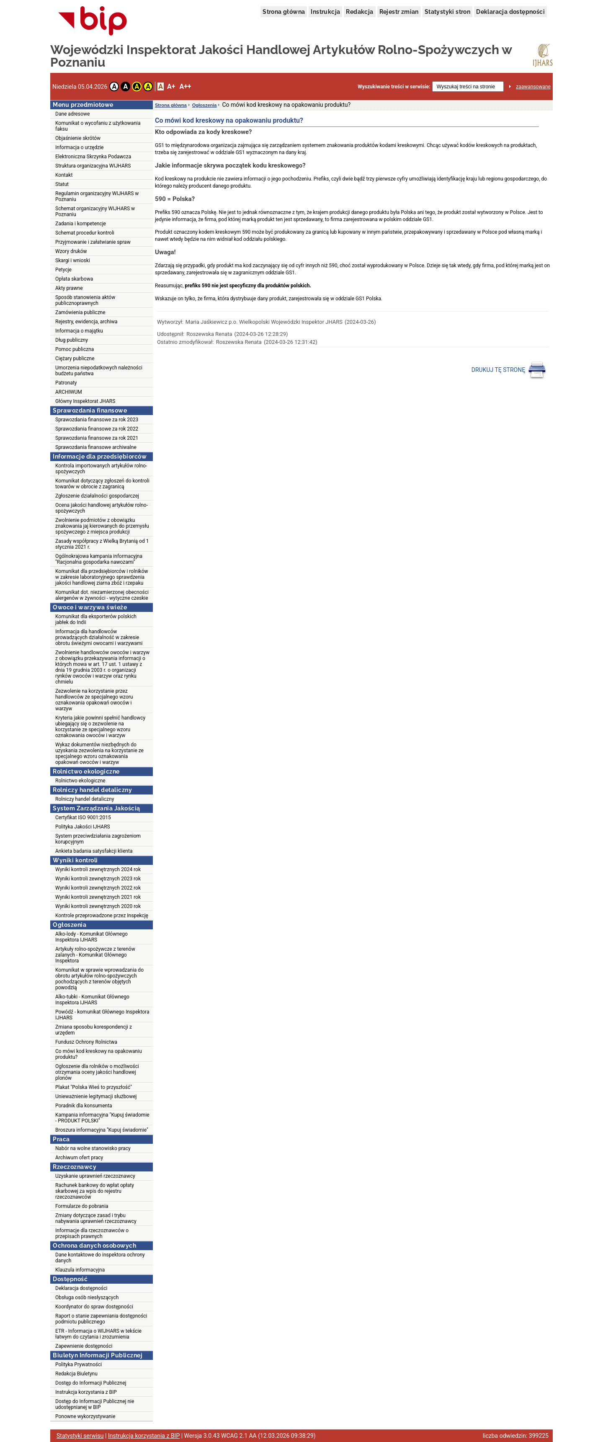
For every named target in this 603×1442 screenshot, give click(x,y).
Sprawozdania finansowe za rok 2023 (96, 420)
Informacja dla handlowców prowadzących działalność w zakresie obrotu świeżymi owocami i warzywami (99, 637)
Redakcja (359, 11)
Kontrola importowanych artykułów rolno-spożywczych (101, 469)
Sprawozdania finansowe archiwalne (96, 447)
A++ (185, 86)
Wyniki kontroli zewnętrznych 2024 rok (98, 869)
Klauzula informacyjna (80, 1270)
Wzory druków (71, 251)
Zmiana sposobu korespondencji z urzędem (93, 1030)
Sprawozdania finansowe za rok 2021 (96, 438)
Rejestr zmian (399, 11)
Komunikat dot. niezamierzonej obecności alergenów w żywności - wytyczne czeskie (102, 595)
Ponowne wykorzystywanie (85, 1416)
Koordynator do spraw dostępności (94, 1307)
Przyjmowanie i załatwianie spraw (93, 242)
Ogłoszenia (204, 105)
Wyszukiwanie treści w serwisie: (394, 87)
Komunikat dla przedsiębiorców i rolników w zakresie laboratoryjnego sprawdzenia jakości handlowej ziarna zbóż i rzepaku (101, 577)
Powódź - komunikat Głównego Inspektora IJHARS (102, 1015)
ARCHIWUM (68, 392)
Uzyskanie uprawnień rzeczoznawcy (95, 1176)
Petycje (63, 270)
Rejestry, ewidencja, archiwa (86, 322)
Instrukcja (325, 11)
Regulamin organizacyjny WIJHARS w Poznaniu (97, 196)
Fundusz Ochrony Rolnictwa (86, 1042)
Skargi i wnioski (72, 260)
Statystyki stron (447, 11)
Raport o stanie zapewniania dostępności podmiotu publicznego (101, 1319)
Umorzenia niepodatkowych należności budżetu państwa (98, 371)
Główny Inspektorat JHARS (85, 401)
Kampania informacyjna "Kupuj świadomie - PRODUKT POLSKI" (102, 1118)
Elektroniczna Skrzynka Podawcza (93, 157)
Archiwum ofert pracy (79, 1158)
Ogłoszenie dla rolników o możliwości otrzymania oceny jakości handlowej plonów (97, 1072)
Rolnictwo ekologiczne (80, 781)
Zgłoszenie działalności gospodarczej (97, 496)
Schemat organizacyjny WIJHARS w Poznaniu (95, 211)
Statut (62, 184)
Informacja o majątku (79, 331)
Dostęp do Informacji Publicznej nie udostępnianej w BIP (94, 1404)
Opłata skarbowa (74, 279)
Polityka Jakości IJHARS (82, 827)
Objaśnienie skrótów (77, 138)
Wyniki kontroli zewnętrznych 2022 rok (98, 888)
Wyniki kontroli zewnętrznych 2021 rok (98, 897)
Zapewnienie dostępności (83, 1346)
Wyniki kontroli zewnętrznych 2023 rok (98, 879)
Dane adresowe (72, 114)
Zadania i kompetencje (80, 224)
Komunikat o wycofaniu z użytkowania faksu (97, 126)
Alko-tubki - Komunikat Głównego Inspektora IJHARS (92, 1000)
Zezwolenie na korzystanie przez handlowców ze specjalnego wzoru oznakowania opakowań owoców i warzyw (94, 700)
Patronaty (66, 383)
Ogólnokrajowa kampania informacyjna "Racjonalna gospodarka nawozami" (98, 559)
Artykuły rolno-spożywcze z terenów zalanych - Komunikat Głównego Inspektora (95, 955)
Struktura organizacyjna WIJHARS (93, 166)
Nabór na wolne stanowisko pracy (93, 1148)
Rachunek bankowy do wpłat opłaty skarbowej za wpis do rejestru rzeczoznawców (94, 1191)
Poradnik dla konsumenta (83, 1106)
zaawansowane (533, 87)
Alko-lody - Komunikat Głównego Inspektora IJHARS (91, 937)
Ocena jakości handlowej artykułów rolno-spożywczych (101, 508)
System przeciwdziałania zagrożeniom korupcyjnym (98, 839)
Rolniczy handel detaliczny (84, 799)
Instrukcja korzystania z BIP (86, 1392)
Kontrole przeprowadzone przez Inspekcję (101, 915)
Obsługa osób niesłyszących (87, 1297)
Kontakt (63, 175)
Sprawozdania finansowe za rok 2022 (96, 429)
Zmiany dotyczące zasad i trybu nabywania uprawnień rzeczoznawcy (96, 1218)
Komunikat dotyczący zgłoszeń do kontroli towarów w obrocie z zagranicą (102, 484)
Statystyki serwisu (80, 1435)
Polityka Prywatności (78, 1364)
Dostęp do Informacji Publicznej (90, 1383)
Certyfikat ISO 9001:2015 (83, 817)
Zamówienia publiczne (80, 312)
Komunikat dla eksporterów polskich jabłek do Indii (96, 619)
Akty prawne (69, 288)
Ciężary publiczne (75, 358)
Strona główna (284, 11)
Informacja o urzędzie (79, 147)
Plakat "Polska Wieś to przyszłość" (93, 1087)
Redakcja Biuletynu (76, 1374)
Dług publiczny (71, 340)
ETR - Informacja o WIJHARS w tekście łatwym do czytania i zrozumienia (98, 1334)
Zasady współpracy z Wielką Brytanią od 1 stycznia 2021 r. (102, 544)
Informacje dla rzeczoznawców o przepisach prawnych (92, 1233)
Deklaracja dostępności (510, 11)
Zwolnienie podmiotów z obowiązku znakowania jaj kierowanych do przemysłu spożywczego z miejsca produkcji (102, 526)
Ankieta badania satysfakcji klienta (93, 851)
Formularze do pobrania (81, 1206)
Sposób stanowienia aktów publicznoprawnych (85, 300)
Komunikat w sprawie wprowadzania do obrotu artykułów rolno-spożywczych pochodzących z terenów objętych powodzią (99, 979)
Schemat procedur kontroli (84, 233)
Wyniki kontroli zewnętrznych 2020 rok (98, 906)
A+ (171, 86)
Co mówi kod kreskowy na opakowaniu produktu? (98, 1054)
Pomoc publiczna (74, 349)
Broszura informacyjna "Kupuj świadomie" (101, 1130)
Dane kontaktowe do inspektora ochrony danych (100, 1258)
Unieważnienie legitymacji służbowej (96, 1096)
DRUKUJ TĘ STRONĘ (509, 370)
